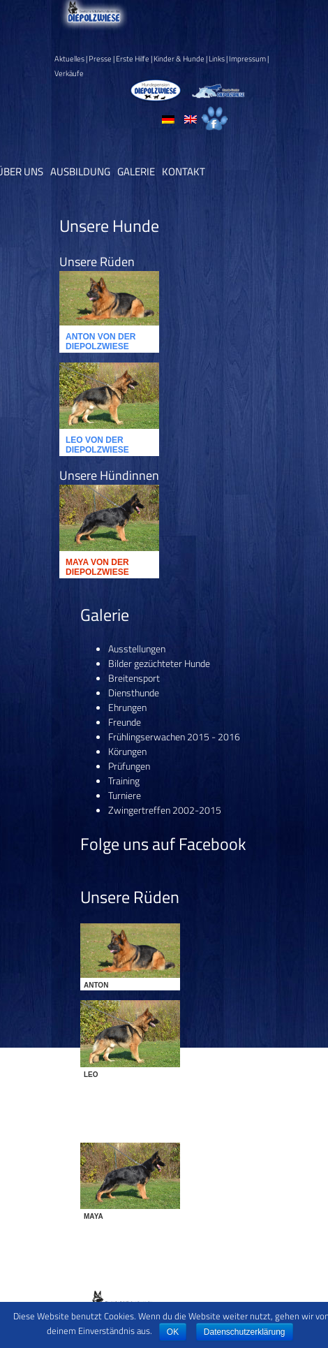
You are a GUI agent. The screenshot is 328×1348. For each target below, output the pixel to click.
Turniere (124, 795)
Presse (100, 58)
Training (124, 780)
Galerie (136, 171)
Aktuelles (69, 58)
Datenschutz (191, 1292)
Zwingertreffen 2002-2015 (164, 810)
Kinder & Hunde (179, 58)
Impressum (247, 58)
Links (217, 58)
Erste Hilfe (132, 58)
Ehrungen (127, 707)
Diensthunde (133, 692)
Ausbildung (80, 171)
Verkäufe (69, 73)
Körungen (127, 751)
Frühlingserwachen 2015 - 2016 (174, 736)
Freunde (124, 722)
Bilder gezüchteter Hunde (159, 663)
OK (173, 1332)
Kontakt (183, 171)
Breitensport (134, 678)
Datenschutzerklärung (244, 1332)
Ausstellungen (136, 648)
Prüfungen (129, 766)
